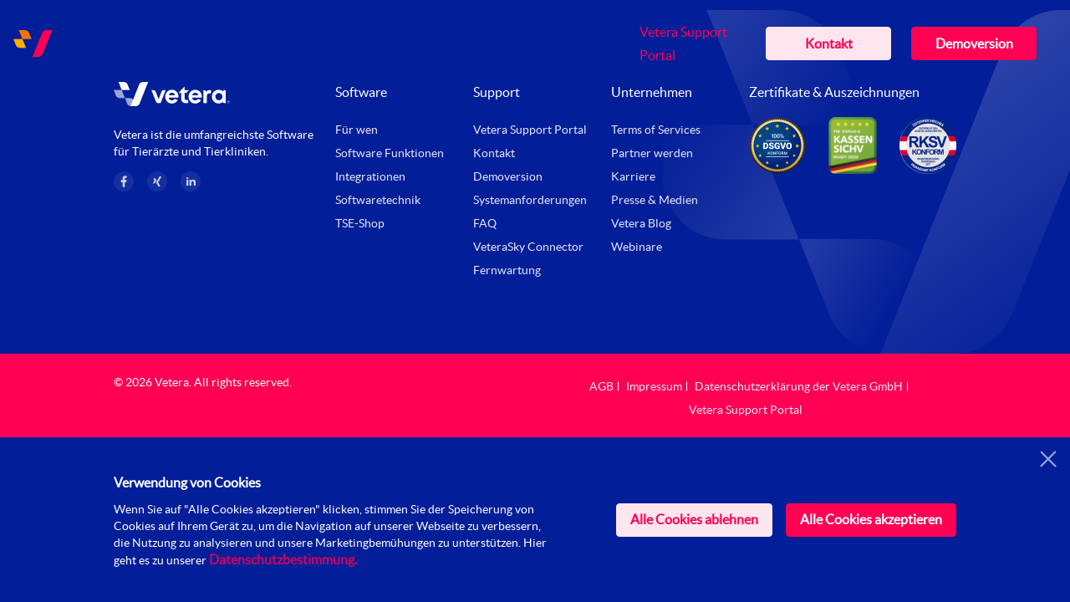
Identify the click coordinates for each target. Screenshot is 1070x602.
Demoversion (974, 43)
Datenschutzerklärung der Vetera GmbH (799, 386)
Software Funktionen (389, 153)
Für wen (168, 31)
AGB (601, 386)
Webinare (636, 246)
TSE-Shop (360, 223)
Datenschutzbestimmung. (283, 559)
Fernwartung (507, 270)
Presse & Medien (654, 200)
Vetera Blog (641, 223)
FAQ (485, 223)
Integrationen (370, 176)
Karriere (633, 176)
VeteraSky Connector (528, 246)
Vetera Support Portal (530, 129)
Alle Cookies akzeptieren (871, 519)
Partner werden (652, 153)
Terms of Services (656, 129)
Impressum (654, 386)
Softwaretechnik (377, 200)
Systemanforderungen (530, 200)
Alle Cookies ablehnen (694, 519)
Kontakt (829, 43)
